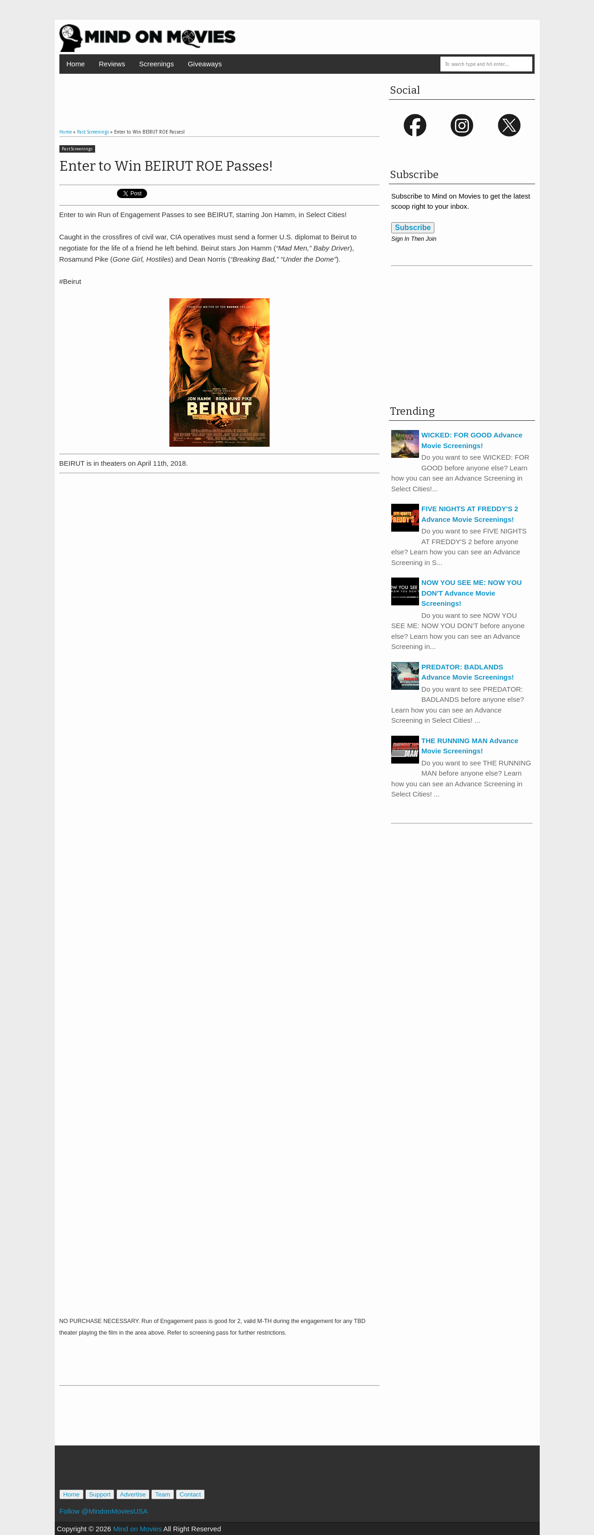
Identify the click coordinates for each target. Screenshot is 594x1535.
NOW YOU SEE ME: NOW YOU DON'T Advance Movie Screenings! (471, 592)
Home (75, 64)
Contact (190, 1494)
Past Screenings (77, 149)
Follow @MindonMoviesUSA (103, 1511)
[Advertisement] (219, 92)
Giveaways (205, 64)
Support (100, 1494)
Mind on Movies (137, 1529)
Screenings (156, 64)
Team (162, 1494)
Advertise (133, 1494)
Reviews (112, 64)
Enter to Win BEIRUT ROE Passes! (166, 166)
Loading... (219, 894)
